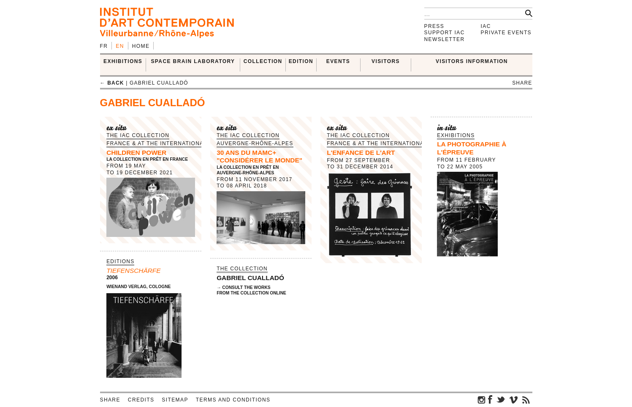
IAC (486, 26)
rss (526, 399)
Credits (141, 400)
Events (338, 61)
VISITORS (386, 61)
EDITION (301, 61)
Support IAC (444, 33)
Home (141, 46)
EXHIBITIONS (122, 61)
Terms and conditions (233, 400)
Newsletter (444, 39)
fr (104, 46)
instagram (481, 399)
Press (434, 26)
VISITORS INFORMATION (472, 61)
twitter (500, 399)
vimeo (513, 399)
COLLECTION (263, 61)
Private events (506, 33)
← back (112, 83)
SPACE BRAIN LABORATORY (193, 61)
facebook (490, 399)
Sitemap (175, 400)
